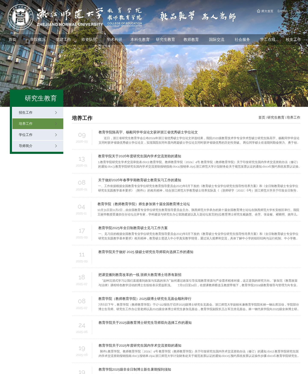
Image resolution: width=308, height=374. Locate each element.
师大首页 (265, 11)
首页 (12, 39)
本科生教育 (140, 39)
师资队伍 (89, 39)
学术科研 (114, 39)
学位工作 (38, 135)
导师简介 (38, 146)
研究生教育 (165, 39)
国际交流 (216, 39)
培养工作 (38, 124)
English (283, 11)
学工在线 (267, 39)
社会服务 (242, 39)
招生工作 (38, 112)
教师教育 (191, 39)
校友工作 (293, 39)
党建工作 (63, 39)
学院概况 (38, 39)
